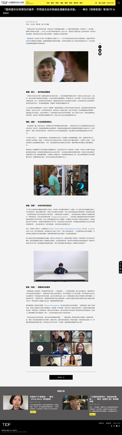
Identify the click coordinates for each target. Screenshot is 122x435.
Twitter (114, 426)
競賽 (66, 3)
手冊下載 (120, 265)
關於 (52, 3)
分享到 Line (99, 53)
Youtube (116, 426)
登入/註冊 (102, 3)
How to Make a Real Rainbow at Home (68, 229)
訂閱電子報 (101, 423)
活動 (61, 3)
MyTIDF (111, 3)
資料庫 (76, 3)
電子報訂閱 (120, 271)
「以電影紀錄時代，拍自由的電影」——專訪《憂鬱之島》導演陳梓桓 (104, 399)
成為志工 (120, 268)
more (32, 412)
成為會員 (120, 262)
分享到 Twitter (99, 50)
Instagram (119, 426)
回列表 (60, 377)
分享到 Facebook (99, 46)
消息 (48, 3)
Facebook (111, 426)
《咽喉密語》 (30, 38)
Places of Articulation (52, 305)
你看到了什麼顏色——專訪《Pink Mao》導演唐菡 (41, 397)
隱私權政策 (108, 423)
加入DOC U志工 (116, 423)
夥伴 (81, 3)
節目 (57, 3)
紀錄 (70, 3)
